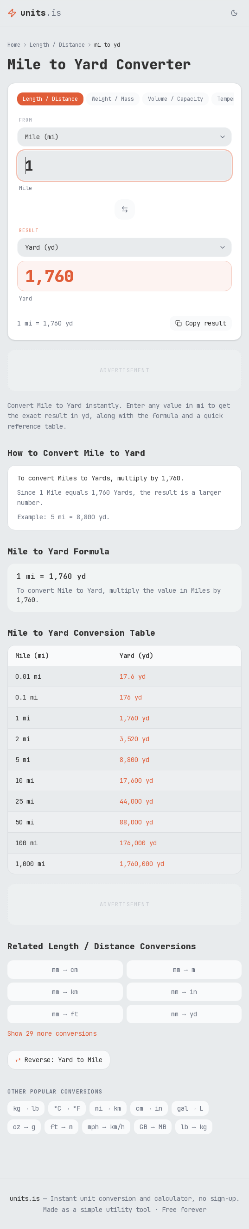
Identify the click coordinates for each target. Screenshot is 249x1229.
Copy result (200, 323)
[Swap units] (125, 209)
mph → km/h (106, 1127)
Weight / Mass (113, 99)
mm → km (65, 992)
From (25, 120)
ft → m (61, 1127)
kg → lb (26, 1108)
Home (13, 45)
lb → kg (194, 1127)
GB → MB (153, 1127)
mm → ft (65, 1014)
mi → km (108, 1108)
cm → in (149, 1108)
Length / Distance (57, 45)
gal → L (190, 1108)
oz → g (24, 1127)
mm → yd (184, 1014)
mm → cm (65, 969)
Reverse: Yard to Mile (58, 1059)
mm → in (184, 992)
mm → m (184, 969)
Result (28, 230)
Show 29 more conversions (51, 1033)
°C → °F (67, 1108)
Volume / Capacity (175, 99)
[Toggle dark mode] (234, 13)
